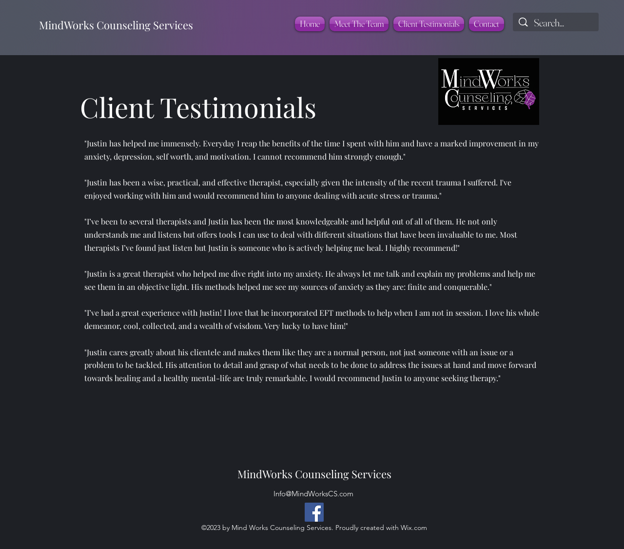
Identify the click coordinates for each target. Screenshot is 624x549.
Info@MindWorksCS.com (313, 493)
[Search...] (556, 23)
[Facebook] (314, 512)
